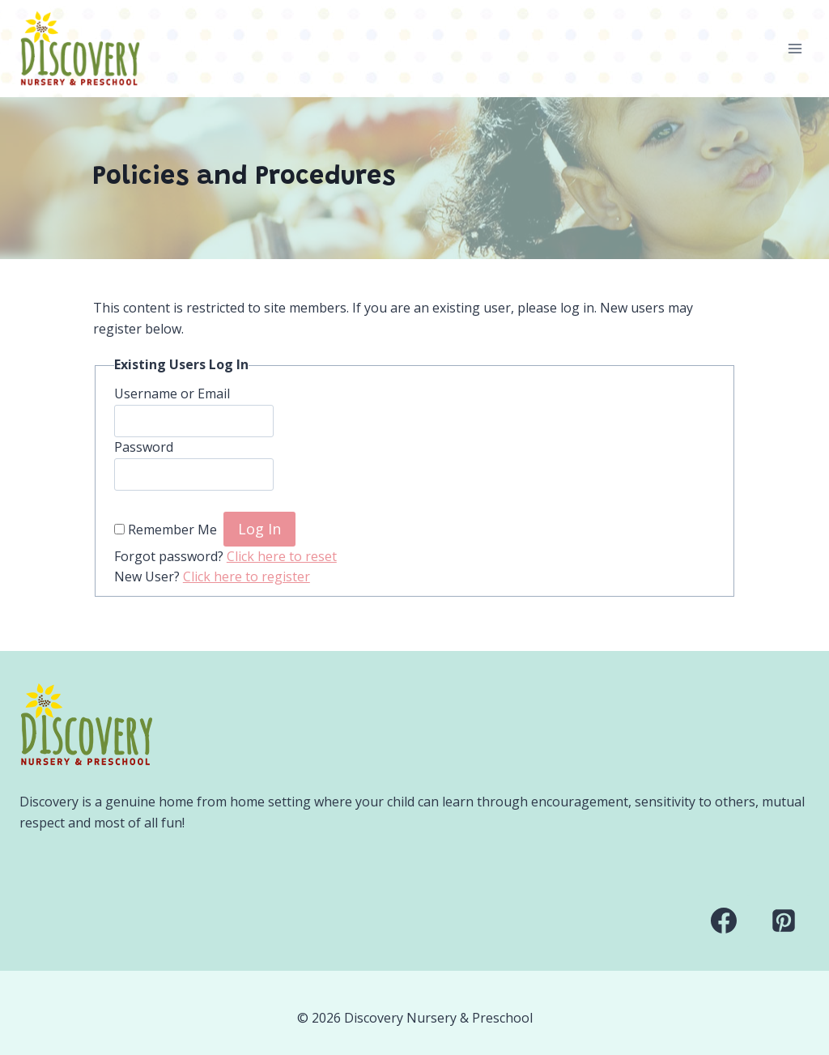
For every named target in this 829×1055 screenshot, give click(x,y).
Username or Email (172, 393)
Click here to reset (282, 556)
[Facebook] (724, 921)
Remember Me (172, 529)
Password (143, 447)
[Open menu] (795, 48)
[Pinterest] (784, 921)
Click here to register (246, 576)
